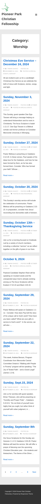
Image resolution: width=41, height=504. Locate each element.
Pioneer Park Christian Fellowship (12, 19)
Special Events (26, 107)
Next (34, 472)
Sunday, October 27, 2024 (20, 142)
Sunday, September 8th (19, 426)
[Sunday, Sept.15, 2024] (12, 390)
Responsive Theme (27, 494)
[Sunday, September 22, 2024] (12, 353)
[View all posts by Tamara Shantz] (11, 68)
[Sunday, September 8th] (11, 434)
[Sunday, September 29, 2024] (12, 305)
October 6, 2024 (13, 259)
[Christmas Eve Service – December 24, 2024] (11, 71)
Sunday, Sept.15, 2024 (18, 382)
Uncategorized (26, 194)
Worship (12, 73)
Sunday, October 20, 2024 (20, 186)
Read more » (8, 175)
